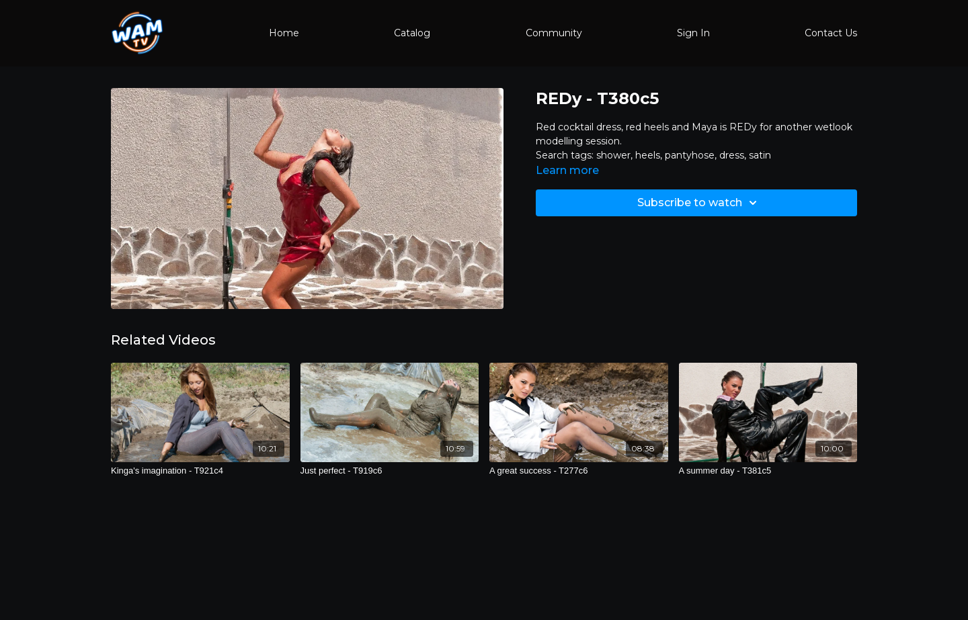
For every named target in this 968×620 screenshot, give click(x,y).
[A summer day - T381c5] (768, 471)
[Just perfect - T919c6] (389, 471)
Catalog (412, 33)
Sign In (693, 33)
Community (554, 33)
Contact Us (831, 33)
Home (284, 33)
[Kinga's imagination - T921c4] (200, 471)
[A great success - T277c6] (578, 471)
